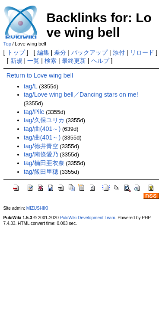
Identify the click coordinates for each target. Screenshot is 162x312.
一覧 (33, 60)
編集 (43, 52)
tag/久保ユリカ (44, 120)
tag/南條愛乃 (41, 154)
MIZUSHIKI (37, 208)
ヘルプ (100, 60)
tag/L (31, 86)
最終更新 (74, 60)
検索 (50, 60)
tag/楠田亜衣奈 (44, 162)
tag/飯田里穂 (41, 171)
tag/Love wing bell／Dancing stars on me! (81, 94)
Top (7, 43)
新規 (16, 60)
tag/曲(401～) (42, 128)
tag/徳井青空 (41, 146)
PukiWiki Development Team (87, 217)
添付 (119, 52)
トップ (16, 52)
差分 (60, 52)
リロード (142, 52)
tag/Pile (34, 111)
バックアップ (89, 52)
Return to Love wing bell (39, 75)
